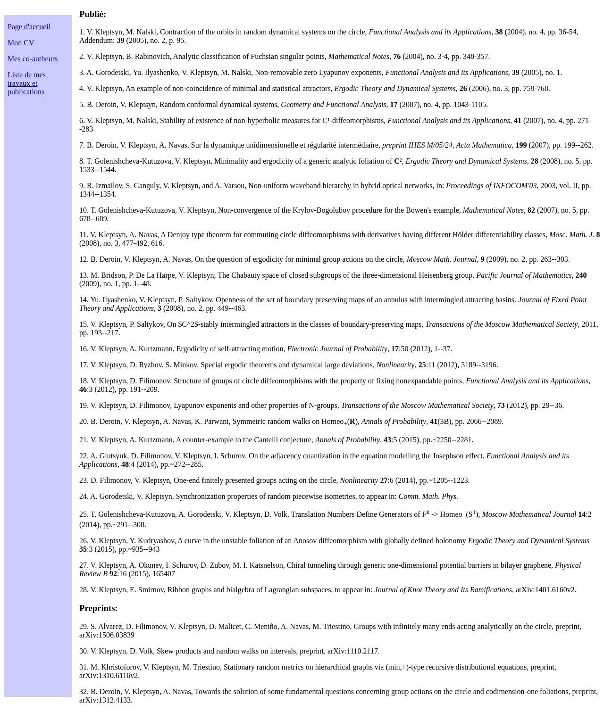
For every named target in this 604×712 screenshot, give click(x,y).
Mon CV (21, 43)
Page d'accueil (29, 27)
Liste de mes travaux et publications (27, 83)
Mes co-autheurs (33, 59)
